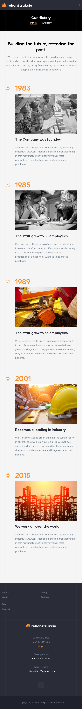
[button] (41, 646)
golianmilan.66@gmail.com (41, 671)
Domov (33, 23)
